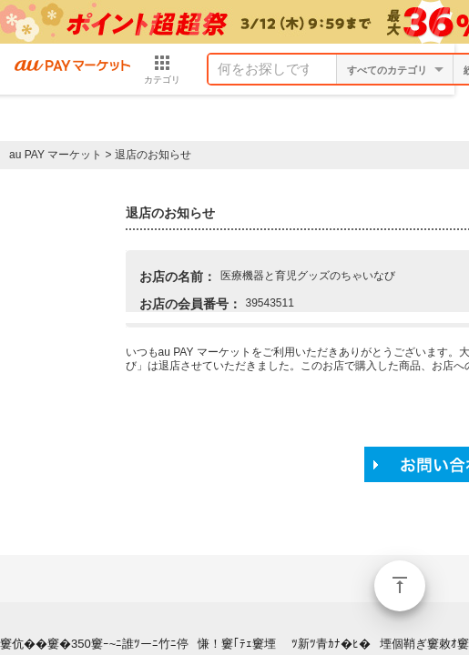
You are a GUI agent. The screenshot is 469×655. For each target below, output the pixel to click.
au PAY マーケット (55, 154)
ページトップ (399, 585)
